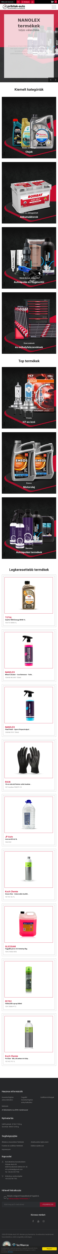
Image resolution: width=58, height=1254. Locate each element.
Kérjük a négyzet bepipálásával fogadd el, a (23, 1197)
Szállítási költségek (47, 1097)
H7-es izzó (29, 422)
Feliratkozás (47, 1204)
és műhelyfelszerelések (29, 347)
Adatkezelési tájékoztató (39, 1142)
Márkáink (5, 1106)
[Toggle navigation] (53, 7)
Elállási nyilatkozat (37, 1146)
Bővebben (10, 1252)
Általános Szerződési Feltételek (13, 1142)
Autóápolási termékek (29, 552)
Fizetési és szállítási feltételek (12, 1146)
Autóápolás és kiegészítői (29, 282)
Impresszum (6, 1149)
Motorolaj (29, 487)
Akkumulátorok (29, 216)
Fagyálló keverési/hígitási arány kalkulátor (27, 1099)
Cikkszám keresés (7, 2)
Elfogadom (49, 1249)
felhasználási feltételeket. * (19, 1199)
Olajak (29, 151)
